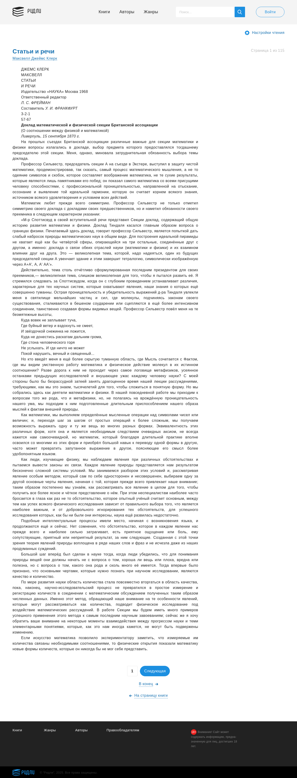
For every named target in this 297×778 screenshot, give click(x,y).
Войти (270, 12)
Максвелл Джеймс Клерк (35, 58)
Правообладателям (123, 730)
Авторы (127, 12)
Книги (104, 12)
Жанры (151, 12)
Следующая (155, 671)
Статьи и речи (34, 51)
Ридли (34, 10)
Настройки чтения (268, 33)
